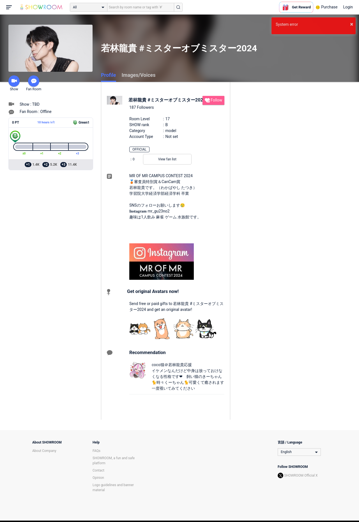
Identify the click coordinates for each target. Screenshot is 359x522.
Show (14, 83)
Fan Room (33, 83)
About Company (44, 451)
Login (348, 7)
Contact (98, 470)
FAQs (96, 451)
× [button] (351, 24)
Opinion (98, 478)
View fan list (167, 159)
